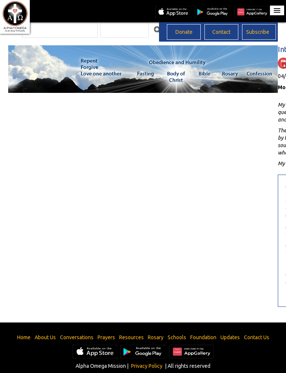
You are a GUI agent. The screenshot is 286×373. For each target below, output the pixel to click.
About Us (45, 337)
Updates (230, 337)
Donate (184, 32)
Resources (131, 337)
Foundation (203, 337)
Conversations (76, 337)
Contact (221, 32)
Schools (177, 337)
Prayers (106, 337)
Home (24, 337)
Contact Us (256, 337)
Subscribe (257, 32)
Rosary (155, 337)
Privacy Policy (146, 366)
